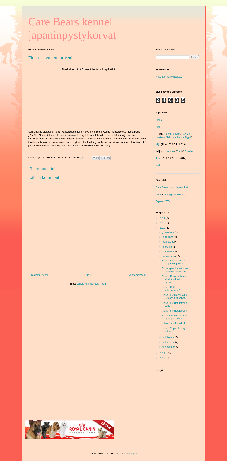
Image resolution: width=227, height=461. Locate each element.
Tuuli (158, 158)
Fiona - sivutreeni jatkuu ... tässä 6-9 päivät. (175, 296)
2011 (163, 353)
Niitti (177, 133)
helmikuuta (168, 342)
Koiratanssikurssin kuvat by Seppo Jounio (175, 317)
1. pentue (168, 133)
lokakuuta (168, 236)
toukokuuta (168, 256)
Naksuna (171, 137)
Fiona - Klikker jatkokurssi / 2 (171, 289)
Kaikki (159, 165)
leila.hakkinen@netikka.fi (169, 76)
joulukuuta (168, 232)
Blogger (132, 453)
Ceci (179, 151)
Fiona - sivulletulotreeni (175, 310)
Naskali (186, 133)
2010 (163, 358)
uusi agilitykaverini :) (175, 194)
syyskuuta (168, 241)
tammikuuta (169, 346)
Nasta (180, 137)
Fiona (159, 119)
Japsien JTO (163, 201)
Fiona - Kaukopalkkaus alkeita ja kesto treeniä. (174, 279)
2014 (163, 218)
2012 (163, 227)
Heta (158, 194)
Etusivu (88, 274)
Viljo (158, 144)
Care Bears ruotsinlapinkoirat (172, 187)
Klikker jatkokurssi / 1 (173, 323)
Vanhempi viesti (137, 274)
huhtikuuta (168, 337)
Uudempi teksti (39, 274)
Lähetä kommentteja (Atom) (92, 283)
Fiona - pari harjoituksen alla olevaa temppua (175, 270)
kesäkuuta (168, 251)
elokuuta (167, 246)
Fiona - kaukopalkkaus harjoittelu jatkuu (174, 262)
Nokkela (160, 137)
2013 (163, 222)
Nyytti (188, 137)
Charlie (189, 151)
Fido (158, 127)
